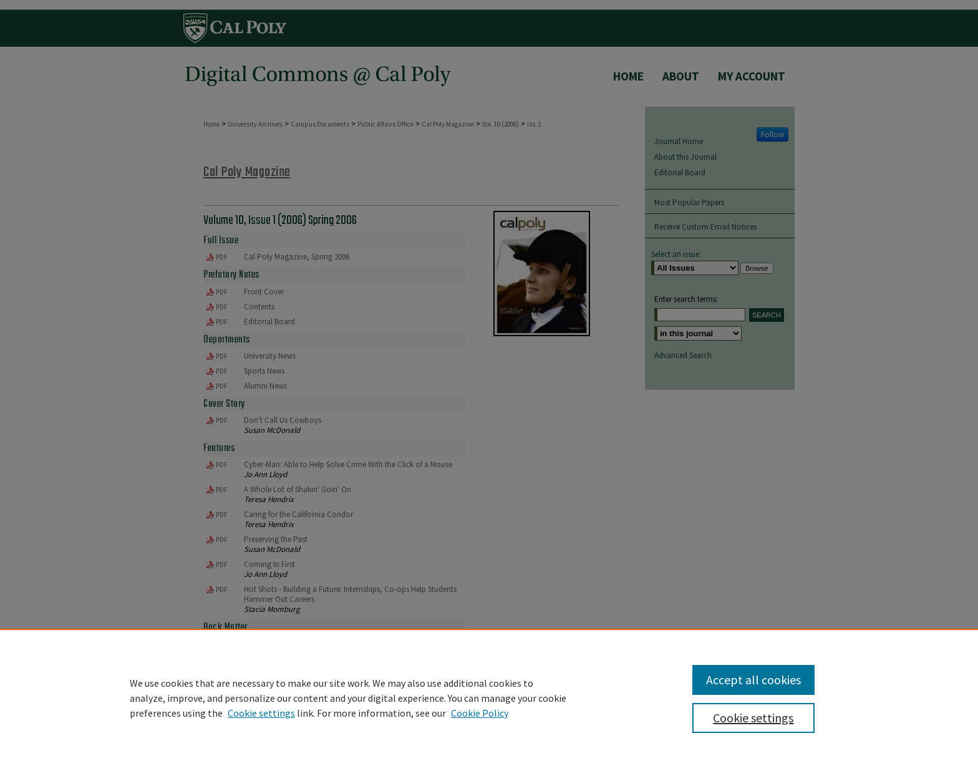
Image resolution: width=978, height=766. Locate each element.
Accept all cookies (753, 679)
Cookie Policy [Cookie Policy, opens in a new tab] (479, 713)
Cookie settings (261, 713)
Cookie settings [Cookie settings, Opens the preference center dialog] (753, 717)
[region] (489, 697)
